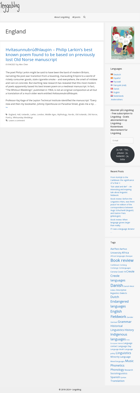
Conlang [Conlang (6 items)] (123, 265)
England (12, 114)
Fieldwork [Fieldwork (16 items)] (118, 316)
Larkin (33, 114)
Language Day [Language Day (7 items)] (124, 346)
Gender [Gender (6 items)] (130, 317)
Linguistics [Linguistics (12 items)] (123, 353)
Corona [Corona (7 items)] (113, 271)
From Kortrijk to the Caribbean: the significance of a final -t (122, 180)
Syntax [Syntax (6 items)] (123, 377)
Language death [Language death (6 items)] (117, 349)
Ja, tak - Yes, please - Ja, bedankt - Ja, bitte (122, 154)
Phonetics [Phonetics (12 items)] (117, 365)
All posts (76, 17)
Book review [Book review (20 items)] (122, 260)
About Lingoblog (62, 17)
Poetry (9, 117)
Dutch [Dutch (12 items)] (114, 297)
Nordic (71, 114)
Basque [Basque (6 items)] (129, 256)
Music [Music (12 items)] (129, 361)
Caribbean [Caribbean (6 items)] (114, 265)
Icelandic (25, 114)
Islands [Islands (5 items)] (120, 343)
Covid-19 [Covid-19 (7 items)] (122, 271)
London (40, 114)
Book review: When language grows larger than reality (120, 222)
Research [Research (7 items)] (129, 369)
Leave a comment (17, 120)
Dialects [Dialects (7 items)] (123, 293)
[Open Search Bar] (84, 17)
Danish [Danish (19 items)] (116, 285)
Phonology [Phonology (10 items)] (117, 369)
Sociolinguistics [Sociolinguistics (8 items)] (118, 373)
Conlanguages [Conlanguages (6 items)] (125, 268)
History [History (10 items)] (129, 330)
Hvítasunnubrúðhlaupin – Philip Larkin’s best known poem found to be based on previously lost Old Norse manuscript (50, 54)
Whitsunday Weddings (23, 117)
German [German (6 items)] (113, 322)
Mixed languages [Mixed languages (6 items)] (117, 361)
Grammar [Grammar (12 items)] (125, 322)
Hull (18, 114)
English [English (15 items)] (116, 311)
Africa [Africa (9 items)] (125, 252)
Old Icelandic (81, 114)
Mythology (62, 114)
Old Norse (92, 114)
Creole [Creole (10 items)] (130, 271)
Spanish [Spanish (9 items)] (115, 377)
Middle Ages (50, 114)
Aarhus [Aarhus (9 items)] (114, 248)
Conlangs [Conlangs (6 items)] (114, 268)
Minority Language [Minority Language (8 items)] (120, 356)
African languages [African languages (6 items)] (118, 256)
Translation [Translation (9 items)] (117, 380)
